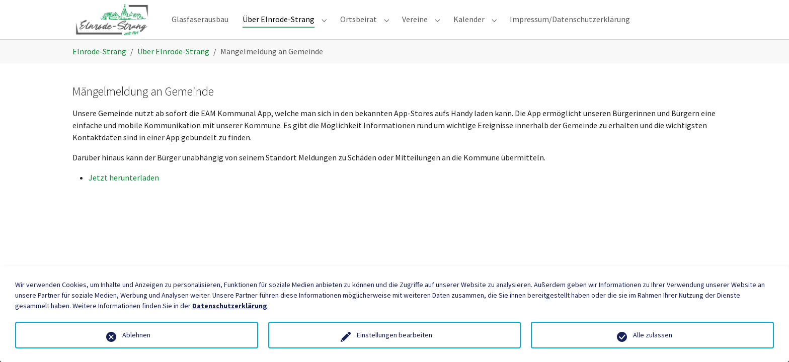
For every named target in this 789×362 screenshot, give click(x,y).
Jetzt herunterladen (124, 194)
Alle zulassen (652, 334)
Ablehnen (136, 334)
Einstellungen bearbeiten (394, 334)
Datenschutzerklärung (229, 305)
